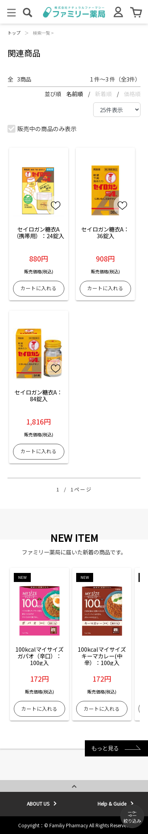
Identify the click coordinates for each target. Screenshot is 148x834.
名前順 (75, 94)
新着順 (104, 94)
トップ (14, 33)
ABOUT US (38, 803)
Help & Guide (111, 803)
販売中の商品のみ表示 (42, 128)
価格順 (132, 94)
